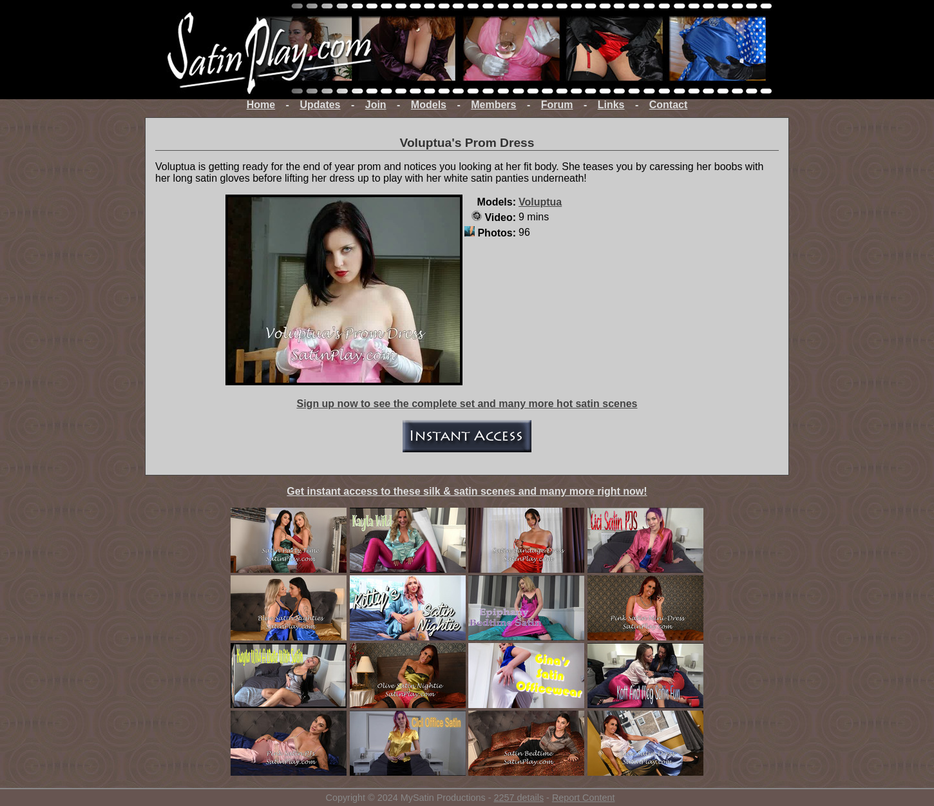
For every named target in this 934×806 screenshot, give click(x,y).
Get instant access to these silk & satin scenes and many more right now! (467, 491)
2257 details (518, 797)
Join (375, 104)
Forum (557, 104)
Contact (668, 104)
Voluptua (540, 202)
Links (611, 104)
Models (428, 104)
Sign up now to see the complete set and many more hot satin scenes (466, 403)
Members (493, 104)
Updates (320, 104)
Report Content (583, 797)
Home (261, 104)
